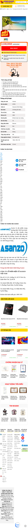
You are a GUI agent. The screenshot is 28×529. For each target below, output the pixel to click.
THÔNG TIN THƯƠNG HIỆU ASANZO (9, 223)
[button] (25, 526)
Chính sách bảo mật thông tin (10, 453)
